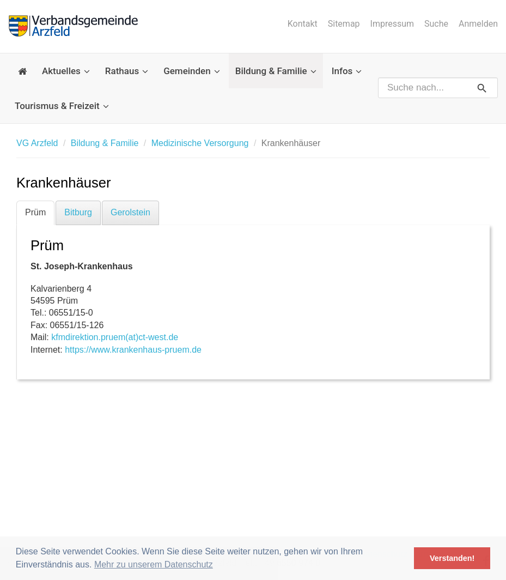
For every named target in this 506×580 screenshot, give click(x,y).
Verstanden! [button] (452, 558)
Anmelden (478, 24)
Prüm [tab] (35, 212)
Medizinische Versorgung (200, 143)
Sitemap (344, 24)
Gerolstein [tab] (130, 212)
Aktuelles (66, 70)
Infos (347, 70)
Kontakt (303, 24)
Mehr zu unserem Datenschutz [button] (153, 564)
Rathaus (126, 70)
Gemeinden (191, 70)
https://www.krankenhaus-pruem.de (133, 349)
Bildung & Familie (275, 70)
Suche (436, 24)
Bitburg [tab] (78, 212)
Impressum (392, 24)
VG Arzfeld (37, 143)
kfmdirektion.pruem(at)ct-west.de (114, 337)
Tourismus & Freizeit (62, 105)
